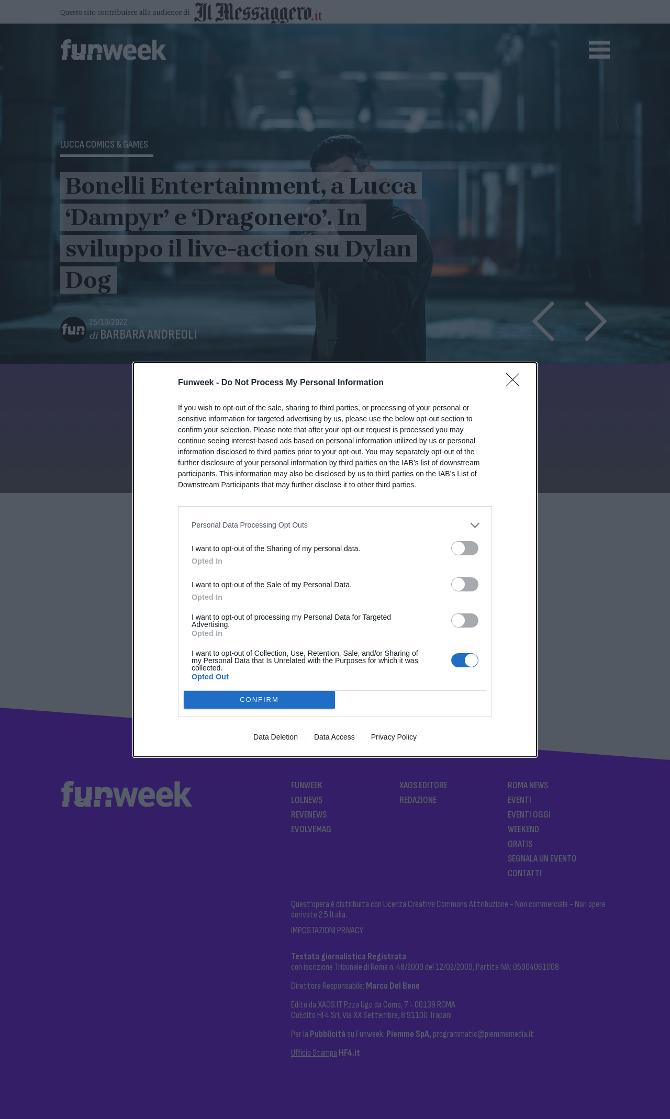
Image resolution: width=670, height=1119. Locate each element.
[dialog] (335, 560)
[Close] (516, 383)
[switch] (464, 548)
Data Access (334, 737)
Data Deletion (275, 737)
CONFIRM (259, 699)
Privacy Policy (394, 737)
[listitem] (335, 525)
